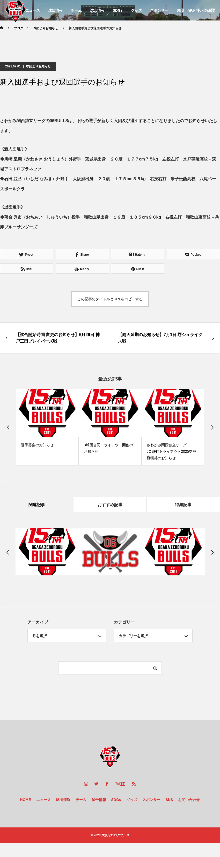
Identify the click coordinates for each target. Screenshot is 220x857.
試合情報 (97, 10)
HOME (25, 800)
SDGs (118, 10)
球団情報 (55, 10)
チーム (76, 10)
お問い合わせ (189, 800)
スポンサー (159, 10)
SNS (169, 800)
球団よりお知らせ (38, 66)
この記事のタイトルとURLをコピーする (110, 299)
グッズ (136, 10)
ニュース (32, 10)
